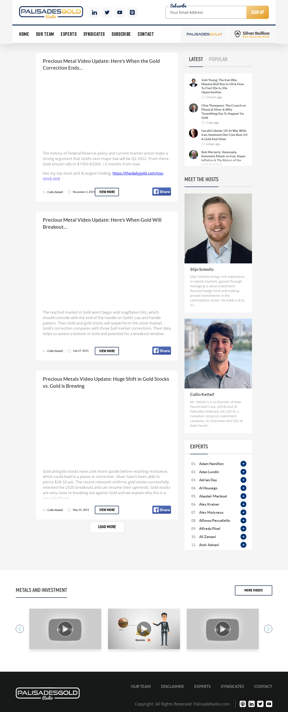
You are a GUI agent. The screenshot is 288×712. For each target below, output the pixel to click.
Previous (20, 629)
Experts (69, 34)
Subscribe (121, 34)
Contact (146, 34)
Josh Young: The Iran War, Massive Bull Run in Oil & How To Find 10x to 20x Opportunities (222, 86)
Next (268, 629)
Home (24, 34)
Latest (196, 59)
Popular (218, 59)
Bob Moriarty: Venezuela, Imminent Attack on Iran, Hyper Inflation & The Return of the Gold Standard (223, 158)
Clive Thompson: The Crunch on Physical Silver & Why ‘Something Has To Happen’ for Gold (223, 112)
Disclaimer (172, 686)
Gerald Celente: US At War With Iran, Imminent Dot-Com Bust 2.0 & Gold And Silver (224, 135)
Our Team (45, 34)
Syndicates (94, 34)
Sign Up (257, 12)
